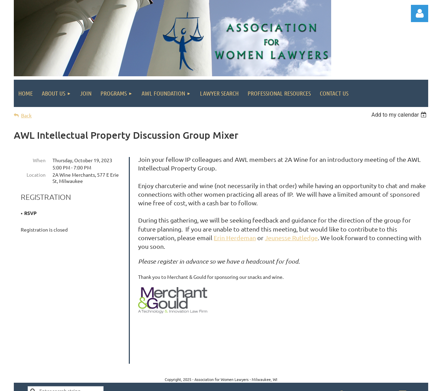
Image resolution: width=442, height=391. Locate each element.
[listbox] (399, 114)
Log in (419, 13)
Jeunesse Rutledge (291, 237)
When (39, 160)
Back (26, 115)
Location (36, 175)
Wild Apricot (346, 382)
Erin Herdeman (235, 237)
